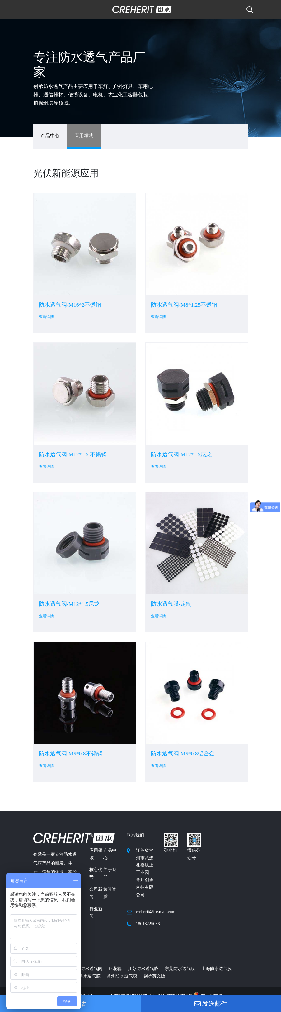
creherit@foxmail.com (156, 911)
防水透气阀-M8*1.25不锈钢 (184, 305)
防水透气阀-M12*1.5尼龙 (181, 454)
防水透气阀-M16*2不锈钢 (70, 305)
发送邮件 (210, 1003)
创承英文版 (154, 976)
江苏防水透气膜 (143, 968)
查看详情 (46, 317)
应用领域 (83, 135)
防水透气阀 (91, 968)
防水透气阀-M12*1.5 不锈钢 (73, 454)
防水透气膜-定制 (171, 604)
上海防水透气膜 (216, 968)
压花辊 (115, 968)
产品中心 (50, 135)
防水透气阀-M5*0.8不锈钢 (71, 753)
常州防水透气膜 (122, 976)
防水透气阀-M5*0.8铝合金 (183, 753)
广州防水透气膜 (85, 976)
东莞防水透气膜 (180, 968)
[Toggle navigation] (36, 9)
